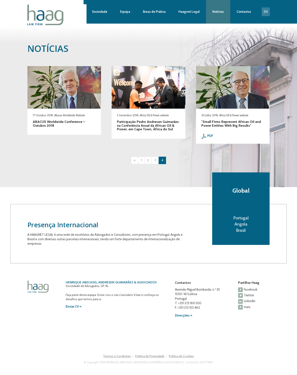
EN (266, 12)
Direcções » (183, 315)
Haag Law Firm (57, 15)
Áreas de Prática (154, 12)
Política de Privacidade (149, 356)
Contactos (244, 12)
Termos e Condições (117, 356)
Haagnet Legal (189, 12)
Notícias (218, 12)
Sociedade (99, 12)
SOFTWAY (206, 362)
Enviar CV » (73, 306)
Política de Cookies (181, 356)
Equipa (125, 12)
